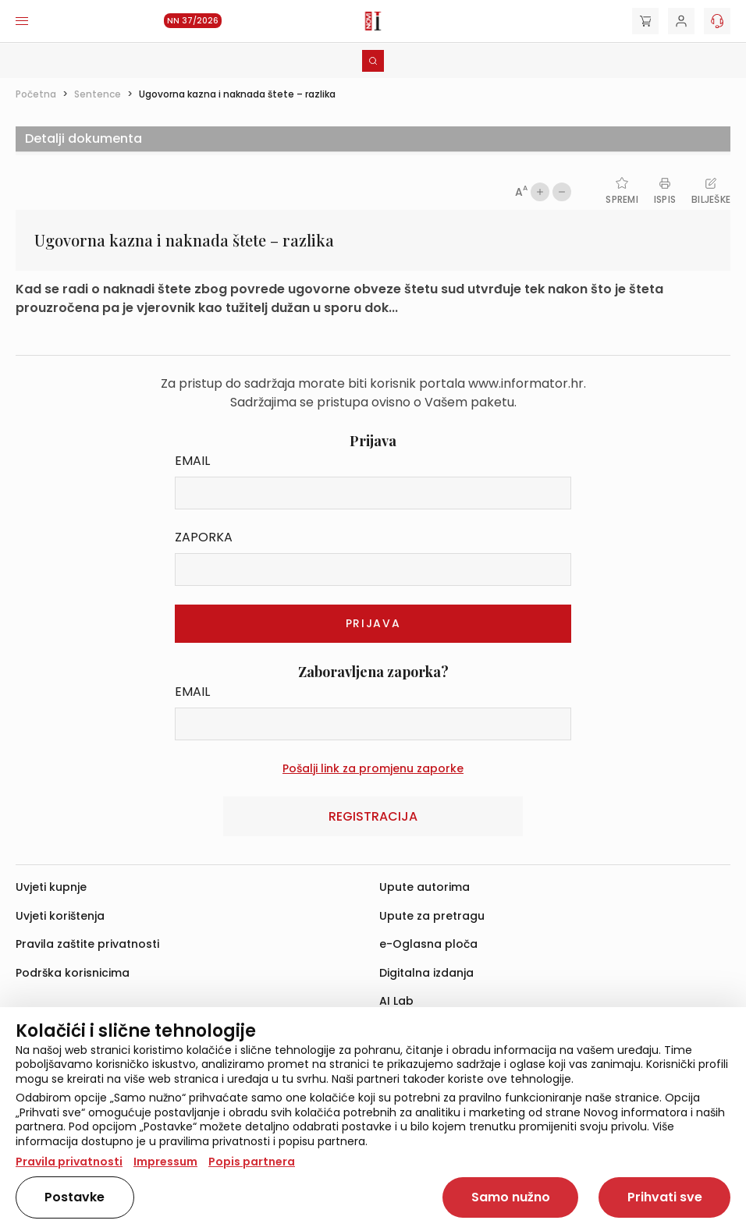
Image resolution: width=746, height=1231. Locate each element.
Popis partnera (251, 1161)
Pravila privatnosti (69, 1161)
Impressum (165, 1161)
